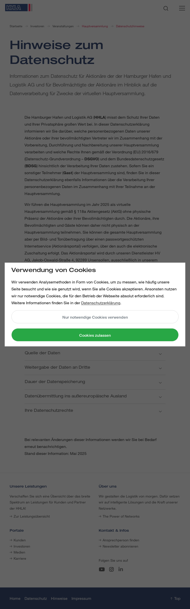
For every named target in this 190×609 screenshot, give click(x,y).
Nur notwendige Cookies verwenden (95, 317)
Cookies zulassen (95, 335)
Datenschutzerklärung (100, 302)
